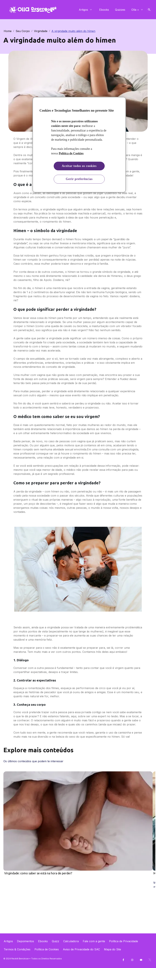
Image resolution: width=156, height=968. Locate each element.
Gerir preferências (79, 179)
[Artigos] (83, 9)
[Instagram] (132, 960)
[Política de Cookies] (46, 949)
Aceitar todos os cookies (79, 166)
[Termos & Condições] (17, 949)
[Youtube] (141, 960)
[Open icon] (149, 9)
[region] (79, 145)
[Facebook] (123, 960)
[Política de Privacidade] (123, 941)
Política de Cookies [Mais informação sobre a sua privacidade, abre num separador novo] (71, 153)
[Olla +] (135, 9)
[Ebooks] (104, 9)
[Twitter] (150, 960)
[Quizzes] (120, 9)
